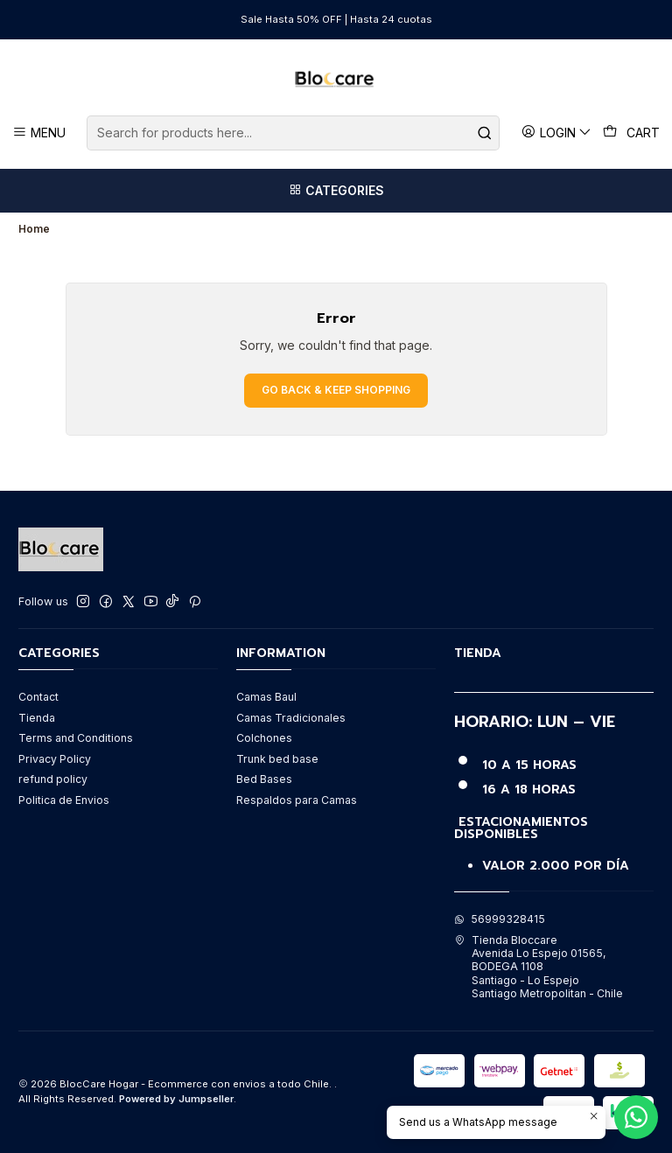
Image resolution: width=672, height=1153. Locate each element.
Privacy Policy (54, 758)
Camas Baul (266, 696)
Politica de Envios (63, 800)
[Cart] (631, 133)
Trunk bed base (277, 758)
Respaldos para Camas (296, 800)
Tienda (36, 717)
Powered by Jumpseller (176, 1099)
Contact (38, 696)
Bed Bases (264, 779)
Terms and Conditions (75, 737)
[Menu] (39, 132)
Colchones (264, 737)
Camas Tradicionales (291, 717)
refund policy (53, 779)
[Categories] (336, 191)
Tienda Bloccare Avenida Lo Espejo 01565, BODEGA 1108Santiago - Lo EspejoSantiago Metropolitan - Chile (538, 966)
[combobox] (293, 132)
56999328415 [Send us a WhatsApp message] (499, 919)
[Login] (557, 132)
